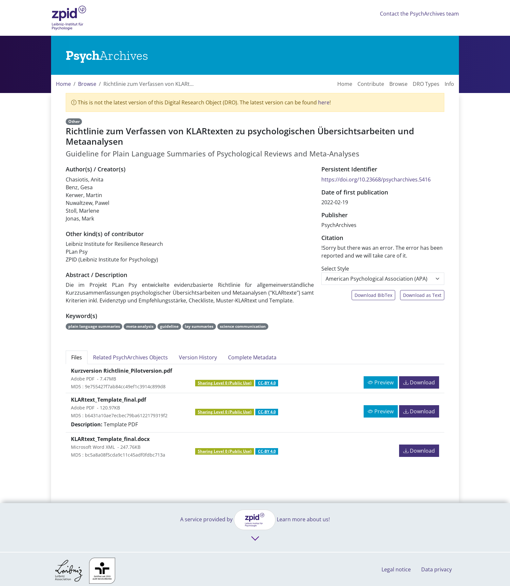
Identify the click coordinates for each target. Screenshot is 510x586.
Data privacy (436, 569)
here (323, 102)
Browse (87, 83)
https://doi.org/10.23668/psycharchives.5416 (376, 179)
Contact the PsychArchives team (419, 13)
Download (419, 382)
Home (63, 83)
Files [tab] (76, 357)
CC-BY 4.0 (267, 383)
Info (449, 83)
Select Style (335, 268)
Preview (381, 382)
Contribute (370, 83)
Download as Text (422, 295)
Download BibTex (373, 295)
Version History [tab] (198, 357)
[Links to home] (107, 55)
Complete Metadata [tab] (252, 357)
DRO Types (426, 83)
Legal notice (396, 569)
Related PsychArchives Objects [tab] (130, 357)
